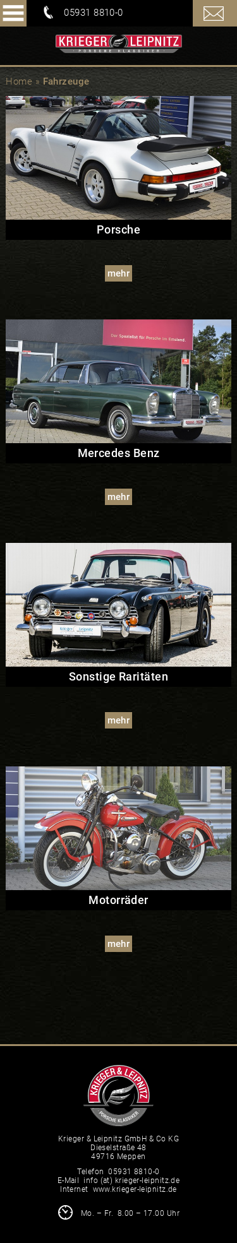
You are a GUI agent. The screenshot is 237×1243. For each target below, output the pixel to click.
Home (19, 81)
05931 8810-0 (93, 12)
